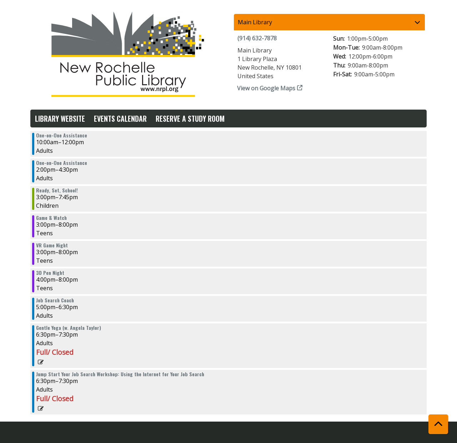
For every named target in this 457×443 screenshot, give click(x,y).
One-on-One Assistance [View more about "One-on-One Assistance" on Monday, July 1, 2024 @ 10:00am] (61, 135)
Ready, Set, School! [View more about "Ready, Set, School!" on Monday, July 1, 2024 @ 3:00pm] (57, 190)
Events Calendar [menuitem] (120, 118)
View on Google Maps (266, 88)
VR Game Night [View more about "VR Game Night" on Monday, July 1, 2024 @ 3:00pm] (52, 245)
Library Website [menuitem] (60, 118)
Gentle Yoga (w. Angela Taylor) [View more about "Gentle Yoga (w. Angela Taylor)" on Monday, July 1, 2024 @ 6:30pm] (68, 327)
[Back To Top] (438, 424)
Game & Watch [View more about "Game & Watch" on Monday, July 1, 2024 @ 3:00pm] (51, 217)
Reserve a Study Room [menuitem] (190, 118)
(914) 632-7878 (257, 38)
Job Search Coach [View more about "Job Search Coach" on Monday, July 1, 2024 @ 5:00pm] (55, 300)
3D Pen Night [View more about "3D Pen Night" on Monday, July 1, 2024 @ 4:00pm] (50, 272)
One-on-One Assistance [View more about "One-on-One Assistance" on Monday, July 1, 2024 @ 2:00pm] (61, 162)
